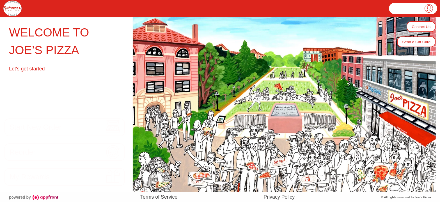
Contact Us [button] (421, 27)
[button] (413, 8)
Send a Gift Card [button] (416, 42)
